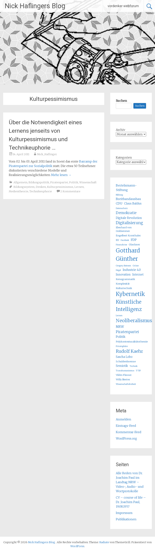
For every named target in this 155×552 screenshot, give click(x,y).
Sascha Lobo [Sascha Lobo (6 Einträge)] (124, 357)
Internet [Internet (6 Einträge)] (138, 274)
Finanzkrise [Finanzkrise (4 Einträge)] (121, 244)
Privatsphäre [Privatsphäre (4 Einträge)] (122, 346)
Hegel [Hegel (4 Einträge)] (118, 270)
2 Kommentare (70, 191)
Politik (73, 182)
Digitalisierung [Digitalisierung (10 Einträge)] (129, 222)
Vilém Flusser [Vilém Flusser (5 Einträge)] (124, 375)
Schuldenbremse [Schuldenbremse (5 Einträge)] (126, 361)
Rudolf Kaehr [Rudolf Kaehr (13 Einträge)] (129, 351)
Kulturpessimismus (60, 187)
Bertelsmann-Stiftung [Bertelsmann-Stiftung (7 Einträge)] (126, 188)
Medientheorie (18, 191)
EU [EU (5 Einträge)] (117, 240)
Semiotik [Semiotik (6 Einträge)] (122, 366)
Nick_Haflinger (47, 154)
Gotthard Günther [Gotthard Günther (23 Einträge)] (128, 254)
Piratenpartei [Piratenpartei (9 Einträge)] (127, 332)
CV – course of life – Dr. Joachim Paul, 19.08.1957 (131, 502)
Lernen (79, 187)
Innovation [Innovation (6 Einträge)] (123, 274)
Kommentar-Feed (128, 432)
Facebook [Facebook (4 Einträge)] (125, 240)
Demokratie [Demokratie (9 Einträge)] (126, 212)
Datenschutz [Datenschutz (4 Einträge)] (122, 208)
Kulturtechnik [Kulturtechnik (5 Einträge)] (124, 288)
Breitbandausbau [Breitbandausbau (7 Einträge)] (128, 199)
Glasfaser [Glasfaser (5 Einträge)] (134, 244)
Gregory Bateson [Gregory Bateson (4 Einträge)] (123, 265)
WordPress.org (126, 438)
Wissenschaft (88, 182)
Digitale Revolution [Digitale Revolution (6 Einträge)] (129, 218)
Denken (41, 187)
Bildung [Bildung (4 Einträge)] (119, 195)
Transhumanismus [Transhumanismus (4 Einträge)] (125, 370)
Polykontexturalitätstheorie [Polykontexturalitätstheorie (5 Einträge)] (132, 341)
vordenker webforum (123, 6)
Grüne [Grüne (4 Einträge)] (136, 265)
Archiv (120, 130)
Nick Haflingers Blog (35, 6)
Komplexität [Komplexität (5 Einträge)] (123, 283)
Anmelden (123, 419)
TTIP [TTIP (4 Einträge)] (138, 370)
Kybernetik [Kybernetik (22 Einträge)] (130, 294)
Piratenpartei (59, 182)
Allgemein (20, 182)
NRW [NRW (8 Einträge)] (120, 327)
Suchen (121, 101)
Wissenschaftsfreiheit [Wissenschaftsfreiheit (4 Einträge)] (126, 384)
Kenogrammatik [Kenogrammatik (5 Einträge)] (125, 279)
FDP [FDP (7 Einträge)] (134, 240)
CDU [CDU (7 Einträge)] (119, 203)
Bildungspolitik (38, 182)
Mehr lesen (61, 175)
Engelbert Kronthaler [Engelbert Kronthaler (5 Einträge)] (128, 235)
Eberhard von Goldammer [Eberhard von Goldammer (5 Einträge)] (124, 229)
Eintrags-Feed (126, 426)
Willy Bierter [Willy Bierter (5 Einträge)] (123, 379)
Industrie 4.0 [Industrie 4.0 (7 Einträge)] (132, 270)
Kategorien (124, 157)
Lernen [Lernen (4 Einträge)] (119, 315)
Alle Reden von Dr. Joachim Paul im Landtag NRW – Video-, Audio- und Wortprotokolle (130, 482)
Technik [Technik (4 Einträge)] (134, 366)
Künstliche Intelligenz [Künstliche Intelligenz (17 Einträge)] (129, 305)
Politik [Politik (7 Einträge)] (120, 337)
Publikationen (126, 519)
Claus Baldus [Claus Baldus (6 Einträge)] (133, 203)
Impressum (124, 513)
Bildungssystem (24, 187)
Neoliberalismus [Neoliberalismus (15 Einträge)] (134, 321)
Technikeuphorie (40, 191)
